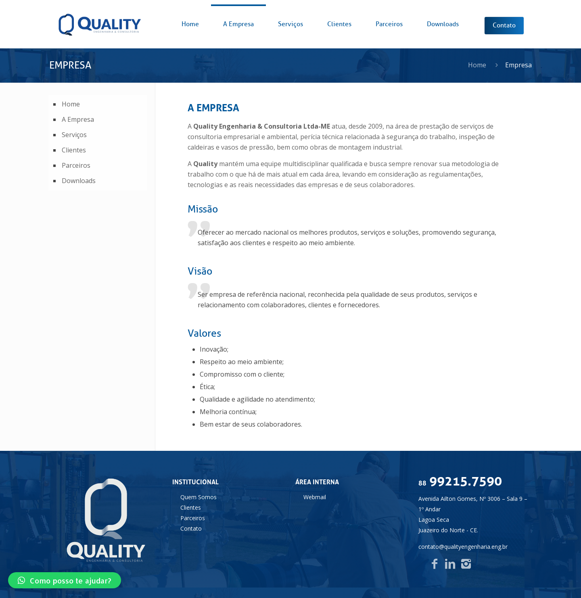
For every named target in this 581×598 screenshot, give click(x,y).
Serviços (74, 134)
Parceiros (76, 165)
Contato (191, 528)
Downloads (79, 180)
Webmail (314, 497)
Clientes (74, 150)
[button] (64, 580)
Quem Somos (198, 497)
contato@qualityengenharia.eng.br (463, 546)
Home (477, 64)
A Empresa (78, 119)
